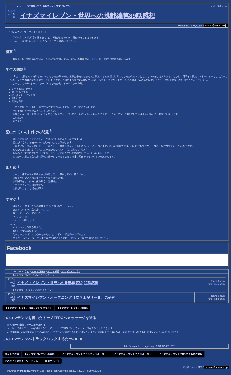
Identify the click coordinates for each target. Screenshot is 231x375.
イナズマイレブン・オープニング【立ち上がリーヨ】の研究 (66, 297)
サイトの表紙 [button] (12, 354)
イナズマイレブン (60, 6)
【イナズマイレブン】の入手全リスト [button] (131, 354)
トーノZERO (28, 6)
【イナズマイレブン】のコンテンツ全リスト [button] (28, 308)
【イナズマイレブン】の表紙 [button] (72, 308)
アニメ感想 (43, 6)
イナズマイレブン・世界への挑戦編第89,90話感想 (57, 283)
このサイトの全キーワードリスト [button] (22, 361)
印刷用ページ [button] (52, 361)
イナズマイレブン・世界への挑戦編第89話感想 (87, 15)
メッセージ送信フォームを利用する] (27, 324)
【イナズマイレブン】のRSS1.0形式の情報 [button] (179, 354)
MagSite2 (25, 371)
